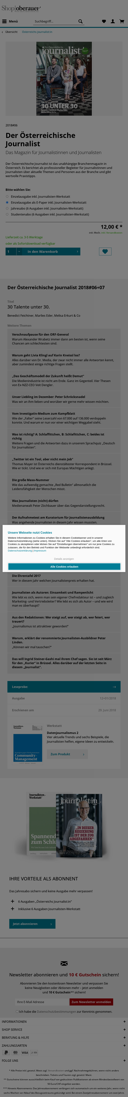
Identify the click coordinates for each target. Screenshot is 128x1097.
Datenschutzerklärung (20, 550)
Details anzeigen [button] (64, 558)
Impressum (40, 550)
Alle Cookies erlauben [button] (64, 566)
